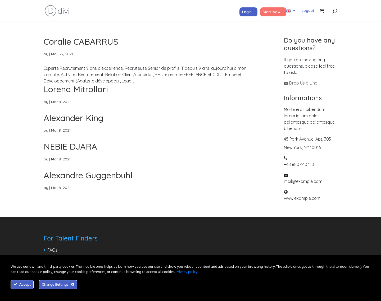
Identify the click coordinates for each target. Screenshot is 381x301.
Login (247, 12)
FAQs (52, 250)
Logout (308, 11)
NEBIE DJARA (70, 146)
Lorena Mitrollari (76, 89)
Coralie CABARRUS (81, 41)
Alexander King (73, 118)
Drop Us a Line (300, 83)
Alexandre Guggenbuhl (88, 175)
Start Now (271, 12)
